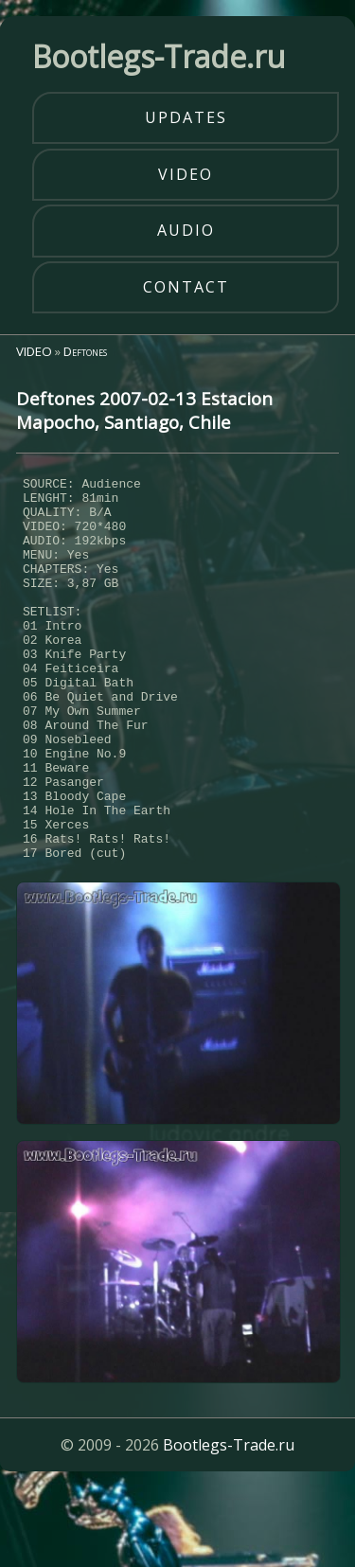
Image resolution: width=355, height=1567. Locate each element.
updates (186, 117)
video (185, 174)
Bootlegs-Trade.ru (228, 1524)
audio (186, 230)
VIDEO (34, 351)
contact (186, 286)
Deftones (85, 351)
